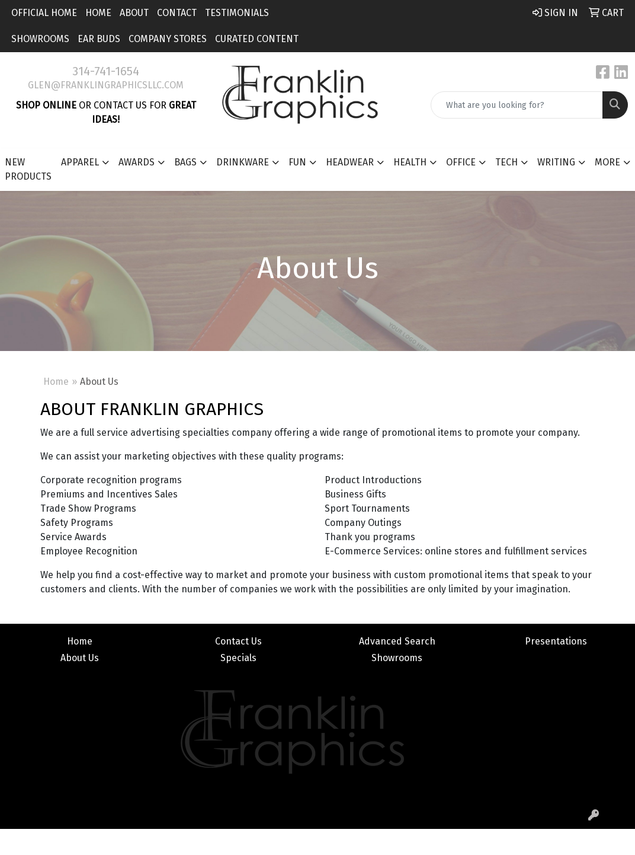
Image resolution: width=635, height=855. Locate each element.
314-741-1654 (105, 71)
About (134, 12)
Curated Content (257, 38)
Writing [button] (556, 162)
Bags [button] (185, 162)
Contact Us (238, 641)
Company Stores (168, 38)
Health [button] (409, 162)
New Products (28, 169)
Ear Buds (99, 38)
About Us (79, 657)
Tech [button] (506, 162)
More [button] (607, 162)
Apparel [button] (80, 162)
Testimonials (237, 12)
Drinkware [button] (242, 162)
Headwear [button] (350, 162)
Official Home (44, 12)
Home (98, 12)
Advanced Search (397, 641)
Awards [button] (136, 162)
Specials (238, 657)
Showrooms (40, 38)
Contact (177, 12)
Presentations (556, 641)
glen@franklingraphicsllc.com (106, 85)
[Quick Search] (517, 105)
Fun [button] (297, 162)
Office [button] (461, 162)
